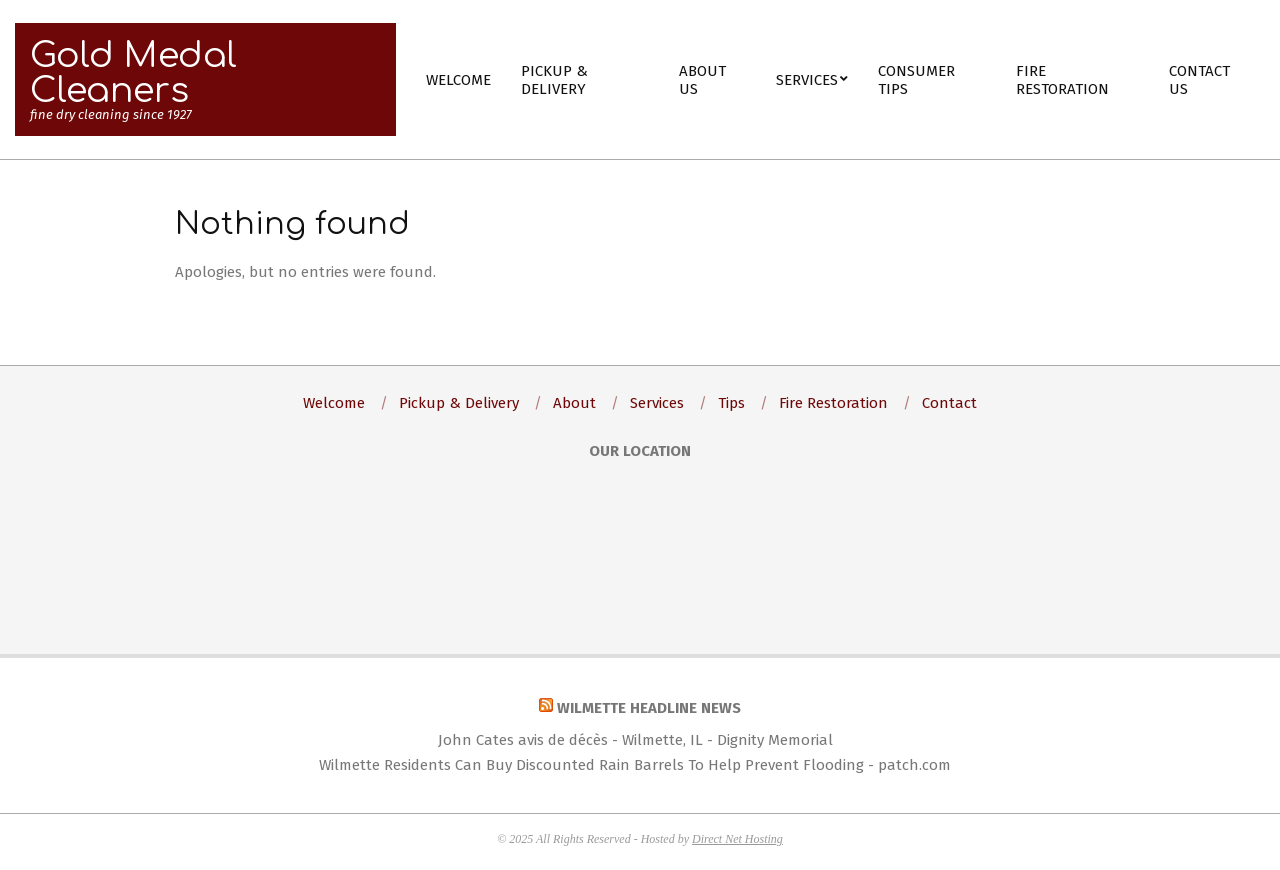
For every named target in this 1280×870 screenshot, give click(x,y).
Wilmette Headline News (649, 708)
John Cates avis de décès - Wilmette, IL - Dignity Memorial (635, 740)
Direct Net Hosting (737, 839)
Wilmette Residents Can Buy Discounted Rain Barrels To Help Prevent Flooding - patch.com (635, 765)
